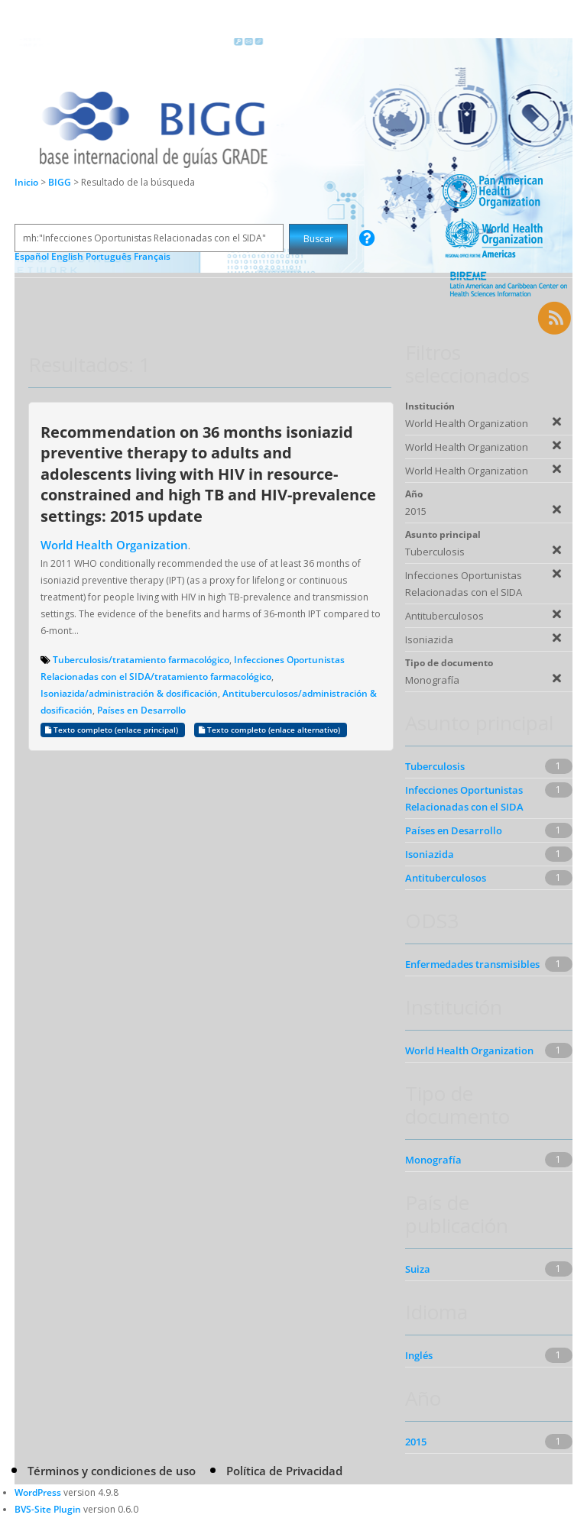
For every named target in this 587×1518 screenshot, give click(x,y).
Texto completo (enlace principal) (112, 730)
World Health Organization (114, 544)
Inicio (26, 182)
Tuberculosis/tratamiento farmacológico (141, 659)
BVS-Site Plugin (48, 1509)
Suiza (417, 1269)
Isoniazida (429, 854)
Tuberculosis (435, 766)
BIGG (60, 182)
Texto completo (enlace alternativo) (270, 730)
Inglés (419, 1355)
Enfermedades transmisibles (472, 964)
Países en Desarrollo (141, 710)
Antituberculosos (445, 878)
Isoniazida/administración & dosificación (129, 693)
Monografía (433, 1160)
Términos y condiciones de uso (112, 1470)
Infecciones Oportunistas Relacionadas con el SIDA (464, 798)
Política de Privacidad (284, 1470)
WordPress (38, 1492)
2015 (415, 1441)
